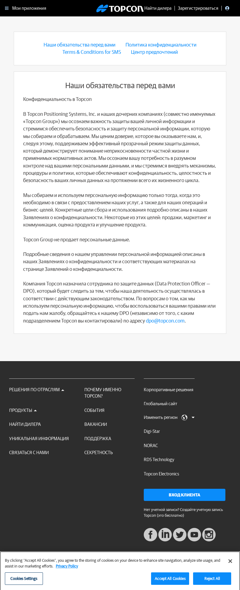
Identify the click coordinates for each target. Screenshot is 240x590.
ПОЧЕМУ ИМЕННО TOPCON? (102, 393)
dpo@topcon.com (165, 320)
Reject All (212, 581)
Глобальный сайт (160, 403)
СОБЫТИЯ (94, 410)
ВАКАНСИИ (95, 424)
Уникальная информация (39, 438)
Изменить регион (169, 418)
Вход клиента (184, 494)
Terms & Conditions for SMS (91, 52)
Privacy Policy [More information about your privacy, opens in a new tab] (67, 568)
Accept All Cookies (170, 581)
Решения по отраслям (36, 389)
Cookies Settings (23, 581)
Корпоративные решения (168, 389)
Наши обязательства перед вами (79, 44)
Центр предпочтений (154, 52)
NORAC (151, 445)
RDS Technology (159, 459)
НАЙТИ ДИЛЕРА (25, 424)
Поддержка (97, 438)
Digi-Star (152, 431)
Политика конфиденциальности (160, 44)
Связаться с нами (29, 452)
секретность (98, 452)
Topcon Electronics (161, 473)
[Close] (230, 563)
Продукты (23, 410)
